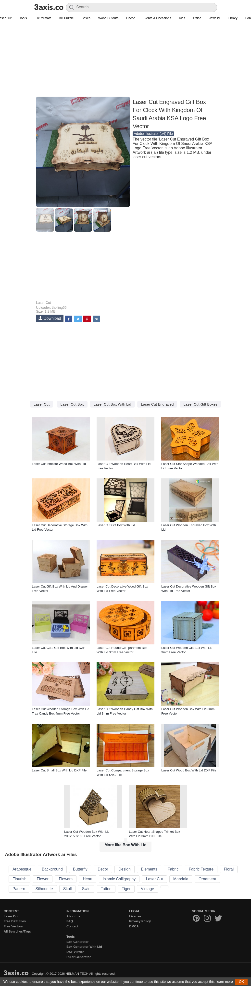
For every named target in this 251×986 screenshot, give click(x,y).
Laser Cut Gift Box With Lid (116, 525)
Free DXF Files (15, 921)
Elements (149, 869)
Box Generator (77, 942)
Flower (43, 879)
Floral (229, 869)
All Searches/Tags (17, 931)
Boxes (86, 18)
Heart (87, 879)
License (135, 916)
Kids (182, 18)
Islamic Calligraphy (119, 879)
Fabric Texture (201, 869)
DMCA (134, 926)
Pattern (19, 889)
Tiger (126, 889)
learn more (224, 982)
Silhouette (44, 889)
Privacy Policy (140, 921)
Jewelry (214, 18)
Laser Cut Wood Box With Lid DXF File (188, 770)
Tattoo (106, 889)
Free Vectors (13, 926)
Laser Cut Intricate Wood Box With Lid (59, 464)
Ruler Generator (78, 957)
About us (73, 916)
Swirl (86, 889)
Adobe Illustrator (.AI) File (153, 134)
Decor (130, 18)
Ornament (207, 879)
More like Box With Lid (125, 845)
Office (197, 18)
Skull (67, 889)
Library (233, 18)
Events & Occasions (157, 18)
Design (124, 869)
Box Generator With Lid (84, 946)
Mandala (180, 879)
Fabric (173, 869)
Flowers (66, 879)
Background (52, 869)
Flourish (19, 879)
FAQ (69, 921)
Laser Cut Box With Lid (112, 404)
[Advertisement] (125, 61)
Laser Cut (43, 303)
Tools (23, 18)
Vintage (147, 889)
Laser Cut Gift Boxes (200, 404)
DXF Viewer (75, 952)
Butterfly (80, 869)
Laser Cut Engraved (157, 404)
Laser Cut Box (72, 404)
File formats (43, 18)
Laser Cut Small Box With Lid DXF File (59, 770)
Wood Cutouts (108, 18)
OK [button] (241, 982)
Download (49, 318)
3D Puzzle (66, 18)
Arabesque (22, 869)
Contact (72, 926)
